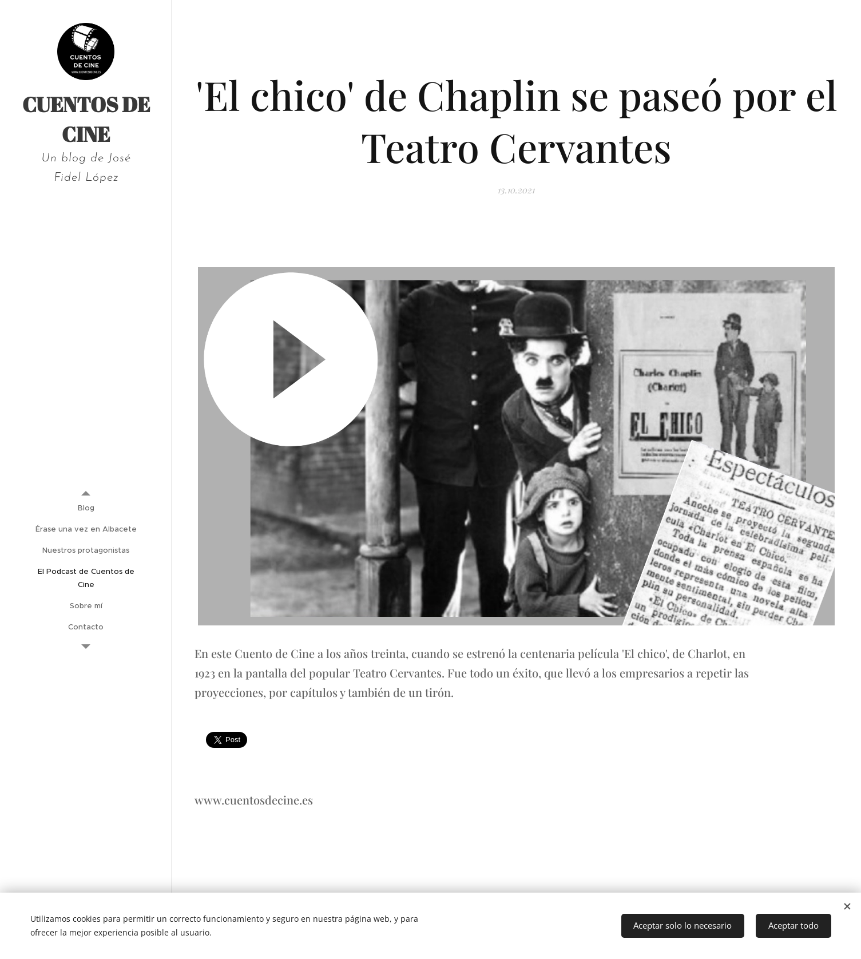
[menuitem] (85, 507)
